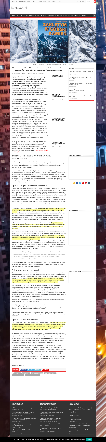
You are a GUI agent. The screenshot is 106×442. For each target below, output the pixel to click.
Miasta (28, 1)
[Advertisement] (65, 8)
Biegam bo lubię (74, 415)
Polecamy (54, 1)
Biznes (58, 15)
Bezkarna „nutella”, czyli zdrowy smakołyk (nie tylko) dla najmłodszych (24, 418)
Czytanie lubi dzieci (75, 419)
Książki (26, 67)
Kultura (24, 15)
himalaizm (17, 373)
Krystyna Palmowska (37, 373)
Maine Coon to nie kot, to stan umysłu (23, 408)
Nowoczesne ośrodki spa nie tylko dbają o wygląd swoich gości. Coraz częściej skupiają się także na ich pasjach (80, 409)
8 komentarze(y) (54, 421)
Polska (77, 15)
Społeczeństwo (34, 15)
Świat (84, 15)
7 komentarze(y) (52, 431)
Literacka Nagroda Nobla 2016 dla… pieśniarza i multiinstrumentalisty (51, 418)
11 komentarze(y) (52, 409)
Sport (49, 1)
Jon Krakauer (25, 373)
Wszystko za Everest (50, 373)
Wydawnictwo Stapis (18, 375)
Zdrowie (50, 15)
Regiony (34, 1)
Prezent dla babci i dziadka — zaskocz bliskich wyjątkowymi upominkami (23, 413)
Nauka (40, 1)
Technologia (68, 15)
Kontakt (59, 1)
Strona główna (16, 67)
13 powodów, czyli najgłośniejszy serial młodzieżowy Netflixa (23, 424)
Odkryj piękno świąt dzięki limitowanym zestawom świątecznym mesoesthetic (80, 424)
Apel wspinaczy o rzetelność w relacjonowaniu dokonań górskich (58, 96)
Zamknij (89, 439)
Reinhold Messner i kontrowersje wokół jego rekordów (58, 143)
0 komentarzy (32, 73)
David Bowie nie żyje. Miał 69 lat (50, 408)
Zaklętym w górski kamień (33, 375)
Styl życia (14, 15)
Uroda (43, 15)
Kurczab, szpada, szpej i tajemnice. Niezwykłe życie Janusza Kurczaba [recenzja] (58, 120)
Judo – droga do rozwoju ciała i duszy (51, 424)
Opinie (44, 1)
